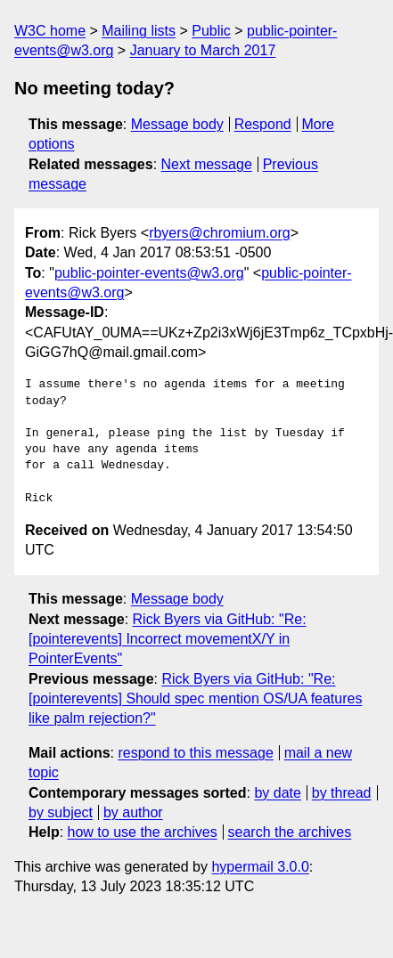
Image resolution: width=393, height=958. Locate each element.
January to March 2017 (203, 50)
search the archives (290, 832)
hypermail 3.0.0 (259, 866)
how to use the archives (142, 832)
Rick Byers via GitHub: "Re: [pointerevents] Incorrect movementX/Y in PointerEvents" (168, 639)
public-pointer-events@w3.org (149, 272)
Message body (177, 124)
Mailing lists (139, 30)
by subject (61, 812)
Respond (262, 124)
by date (277, 792)
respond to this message (195, 752)
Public (211, 30)
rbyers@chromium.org (220, 232)
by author (133, 812)
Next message (206, 164)
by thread (342, 792)
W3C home (50, 30)
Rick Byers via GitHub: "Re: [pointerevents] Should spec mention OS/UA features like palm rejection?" (195, 699)
